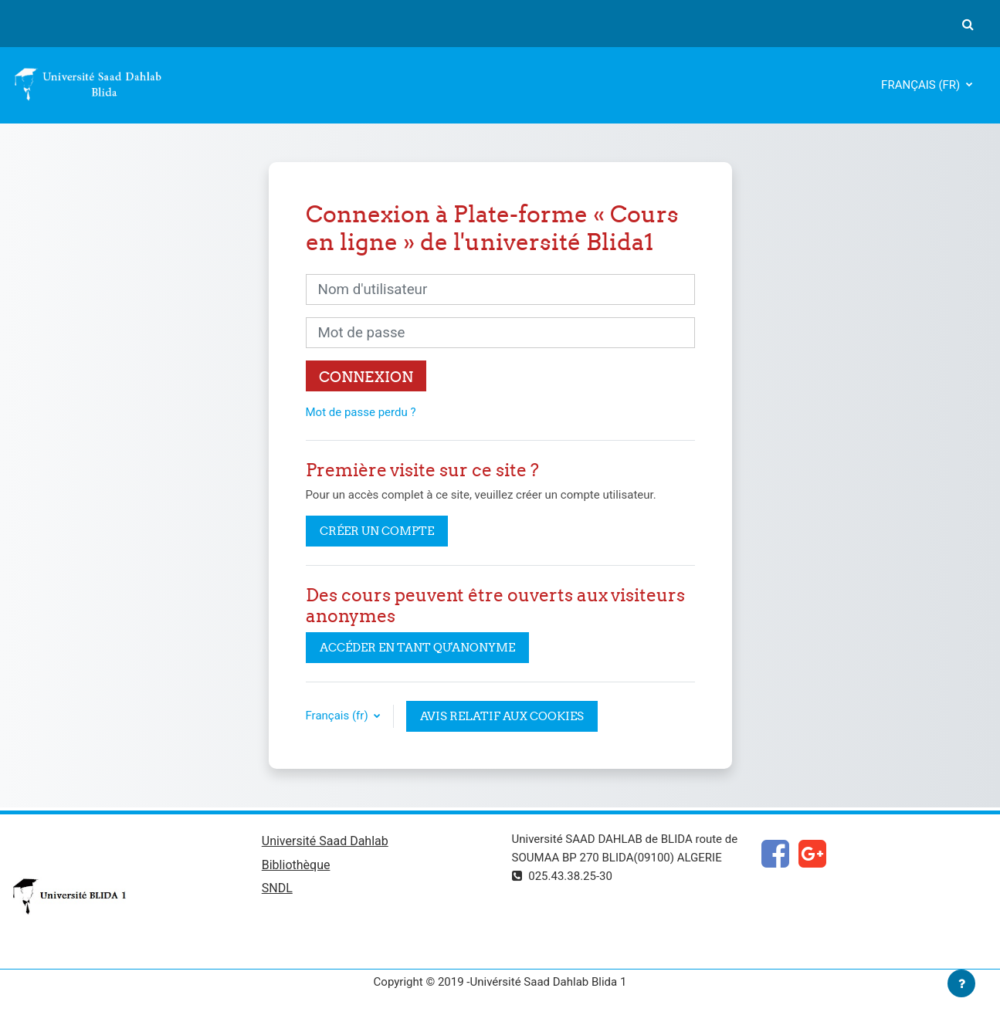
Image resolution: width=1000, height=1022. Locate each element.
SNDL (277, 888)
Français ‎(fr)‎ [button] (338, 716)
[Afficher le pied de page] (961, 983)
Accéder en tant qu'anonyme (417, 647)
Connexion (366, 376)
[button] (967, 24)
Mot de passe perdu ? (361, 412)
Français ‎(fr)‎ (922, 85)
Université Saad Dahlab (325, 841)
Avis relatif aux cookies (502, 716)
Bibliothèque (296, 865)
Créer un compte (377, 530)
